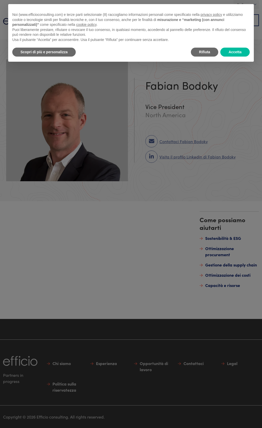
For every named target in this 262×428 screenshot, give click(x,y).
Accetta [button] (235, 52)
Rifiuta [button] (204, 52)
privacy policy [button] (211, 15)
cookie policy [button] (86, 25)
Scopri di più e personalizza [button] (44, 52)
